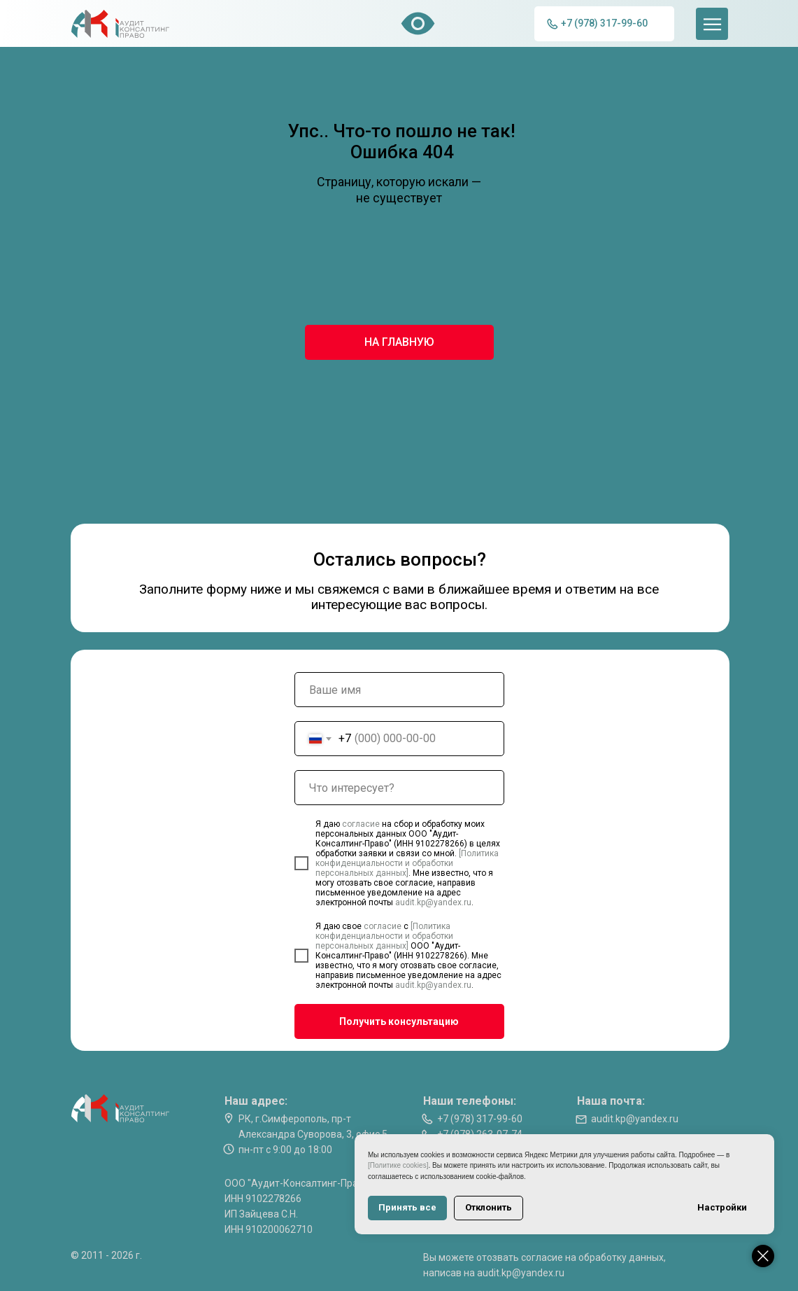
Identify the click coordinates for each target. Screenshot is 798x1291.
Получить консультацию (399, 1021)
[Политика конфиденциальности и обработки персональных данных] (407, 863)
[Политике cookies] (398, 1165)
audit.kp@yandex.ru (433, 902)
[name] (399, 689)
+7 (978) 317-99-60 (479, 1118)
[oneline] (399, 787)
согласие (362, 824)
